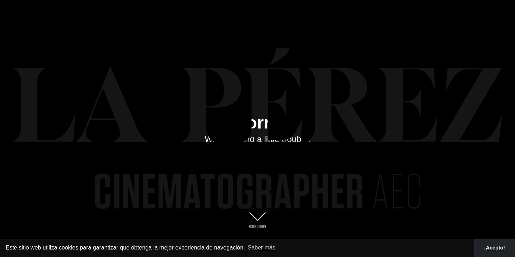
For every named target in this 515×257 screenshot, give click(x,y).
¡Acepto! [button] (494, 248)
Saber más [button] (261, 248)
